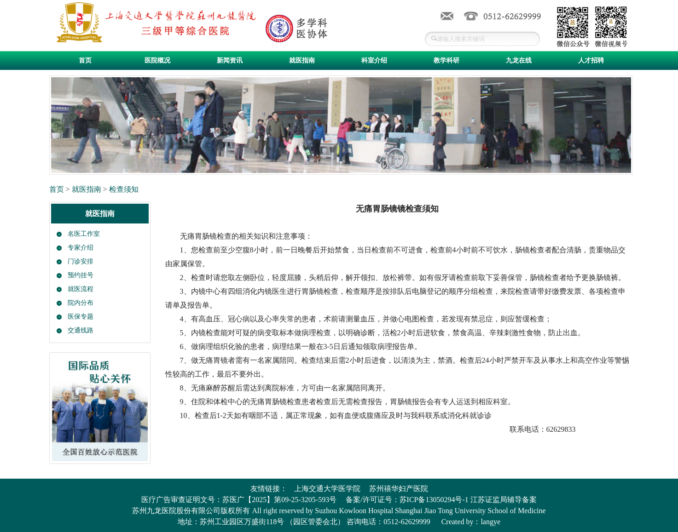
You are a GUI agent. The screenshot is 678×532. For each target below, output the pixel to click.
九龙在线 (519, 60)
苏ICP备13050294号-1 (434, 499)
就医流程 (80, 289)
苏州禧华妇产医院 (398, 488)
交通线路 (80, 330)
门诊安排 (80, 261)
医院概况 (157, 60)
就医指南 (302, 60)
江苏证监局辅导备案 (503, 499)
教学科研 (446, 60)
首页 (85, 60)
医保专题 (80, 316)
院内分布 (80, 302)
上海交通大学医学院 (327, 488)
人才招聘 (591, 60)
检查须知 (124, 189)
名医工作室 (84, 233)
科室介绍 (374, 60)
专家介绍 (80, 247)
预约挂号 (80, 275)
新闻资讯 (230, 60)
